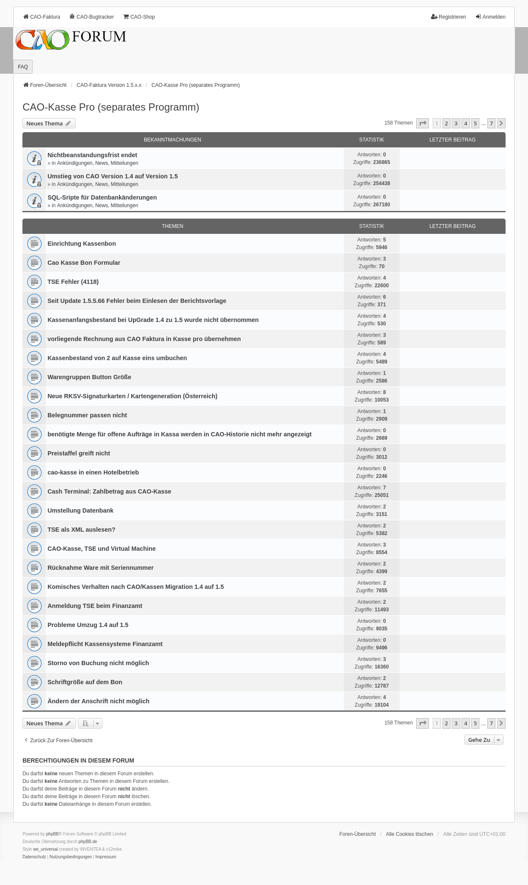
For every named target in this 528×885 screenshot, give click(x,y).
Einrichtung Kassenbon (81, 243)
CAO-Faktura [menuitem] (41, 17)
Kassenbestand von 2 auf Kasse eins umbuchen (117, 358)
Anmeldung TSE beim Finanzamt (94, 605)
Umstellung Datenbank (80, 510)
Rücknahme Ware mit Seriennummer (100, 567)
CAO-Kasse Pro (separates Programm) (110, 107)
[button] (422, 123)
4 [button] (465, 123)
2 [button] (446, 123)
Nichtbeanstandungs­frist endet (92, 155)
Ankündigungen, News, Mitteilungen (97, 163)
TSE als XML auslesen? (81, 529)
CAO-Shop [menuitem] (139, 17)
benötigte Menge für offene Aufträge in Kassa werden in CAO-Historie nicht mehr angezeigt (179, 434)
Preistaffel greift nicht (78, 453)
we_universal (45, 849)
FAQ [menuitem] (23, 67)
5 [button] (475, 123)
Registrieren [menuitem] (448, 17)
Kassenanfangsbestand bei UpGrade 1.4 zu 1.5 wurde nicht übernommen (153, 319)
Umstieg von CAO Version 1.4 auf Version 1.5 (112, 176)
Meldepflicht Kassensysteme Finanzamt (105, 644)
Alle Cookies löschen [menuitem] (409, 834)
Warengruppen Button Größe (89, 377)
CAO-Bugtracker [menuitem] (91, 17)
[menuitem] (34, 857)
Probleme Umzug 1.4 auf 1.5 (87, 624)
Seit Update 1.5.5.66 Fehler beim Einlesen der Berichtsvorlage (136, 300)
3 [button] (455, 123)
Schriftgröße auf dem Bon (84, 682)
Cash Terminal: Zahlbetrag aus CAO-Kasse (109, 491)
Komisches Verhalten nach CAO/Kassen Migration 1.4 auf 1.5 (135, 586)
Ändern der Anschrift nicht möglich (98, 701)
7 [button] (491, 123)
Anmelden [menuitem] (490, 17)
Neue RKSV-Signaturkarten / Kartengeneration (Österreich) (132, 396)
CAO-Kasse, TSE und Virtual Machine (101, 548)
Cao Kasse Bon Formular (83, 262)
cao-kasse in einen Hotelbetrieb (93, 472)
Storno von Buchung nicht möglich (98, 663)
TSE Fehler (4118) (73, 281)
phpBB (52, 834)
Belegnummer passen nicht (87, 415)
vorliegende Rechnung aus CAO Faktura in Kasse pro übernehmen (144, 339)
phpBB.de (87, 841)
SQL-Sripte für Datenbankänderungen (102, 197)
